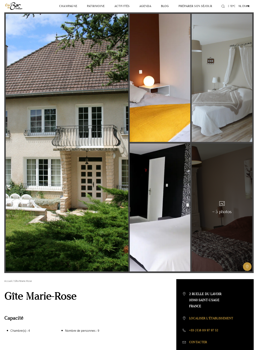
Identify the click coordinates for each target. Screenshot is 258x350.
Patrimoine (81, 7)
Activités (110, 7)
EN (244, 7)
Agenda (137, 7)
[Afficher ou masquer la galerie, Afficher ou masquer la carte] (247, 269)
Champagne (50, 7)
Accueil (8, 284)
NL (240, 7)
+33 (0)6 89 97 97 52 (204, 333)
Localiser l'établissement (212, 321)
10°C (231, 7)
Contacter (198, 345)
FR (248, 7)
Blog (160, 7)
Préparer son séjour (194, 7)
